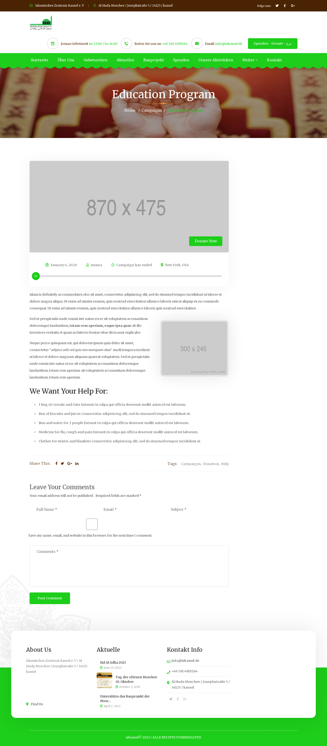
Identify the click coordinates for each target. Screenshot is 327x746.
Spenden (181, 60)
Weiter (248, 60)
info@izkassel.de (228, 44)
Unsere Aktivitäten (215, 60)
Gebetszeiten (95, 60)
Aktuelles (125, 60)
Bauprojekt (153, 60)
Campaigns (151, 110)
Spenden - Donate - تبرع (273, 43)
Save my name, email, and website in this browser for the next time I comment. (90, 535)
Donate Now (205, 240)
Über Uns (65, 60)
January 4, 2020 (64, 265)
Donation (211, 464)
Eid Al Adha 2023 (113, 662)
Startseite (39, 60)
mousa (94, 265)
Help (225, 464)
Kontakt (274, 60)
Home (129, 110)
